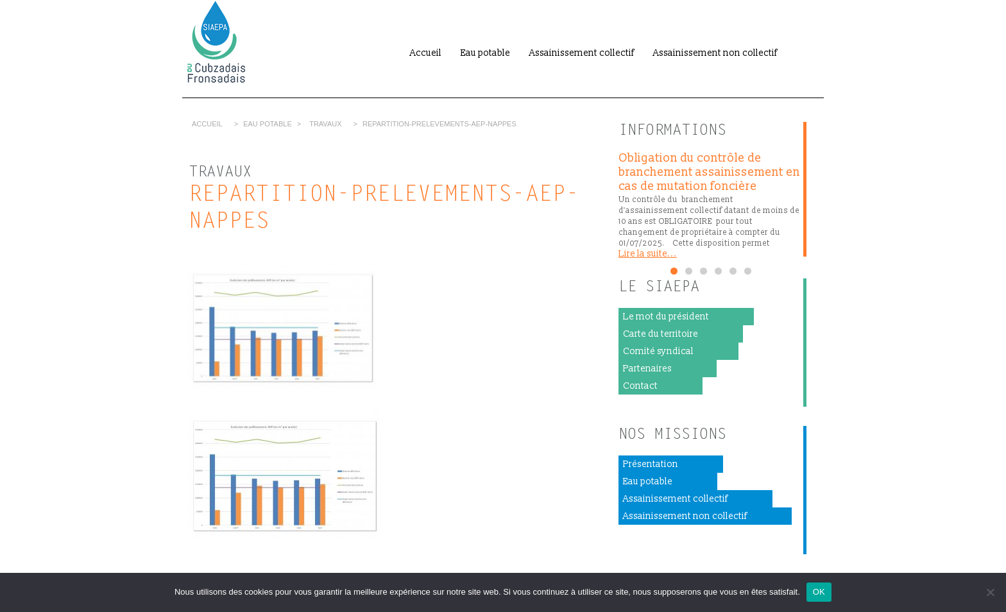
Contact (640, 385)
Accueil (425, 52)
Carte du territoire (660, 333)
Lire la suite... (647, 253)
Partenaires (647, 368)
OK (819, 592)
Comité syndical (658, 351)
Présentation (650, 464)
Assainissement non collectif (715, 52)
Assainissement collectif (581, 52)
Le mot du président (666, 316)
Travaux (325, 124)
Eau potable (485, 52)
